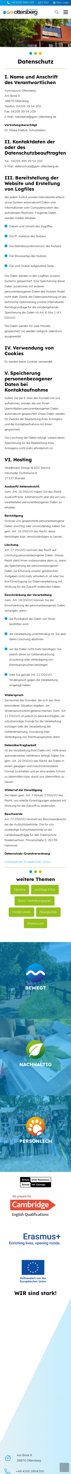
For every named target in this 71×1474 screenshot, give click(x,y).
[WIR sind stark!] (35, 1293)
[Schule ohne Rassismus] (35, 1182)
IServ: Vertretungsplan (34, 900)
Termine (20, 889)
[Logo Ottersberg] (20, 12)
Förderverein (21, 912)
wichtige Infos (44, 889)
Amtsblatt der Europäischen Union (27, 862)
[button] (57, 12)
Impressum (35, 923)
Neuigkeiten (48, 912)
